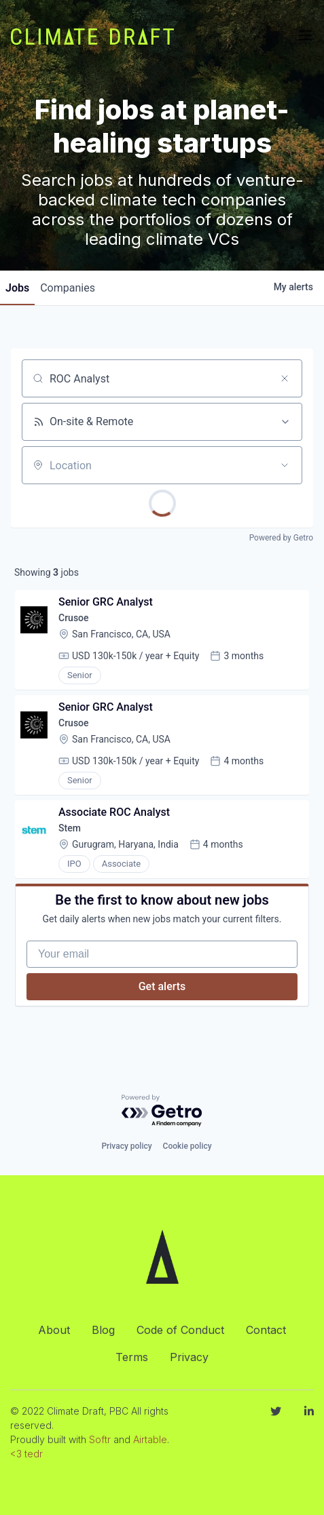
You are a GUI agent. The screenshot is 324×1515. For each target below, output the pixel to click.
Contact (266, 1330)
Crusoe (73, 617)
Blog (103, 1330)
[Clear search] (285, 378)
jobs (17, 287)
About (54, 1330)
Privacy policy (126, 1146)
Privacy (189, 1357)
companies (67, 287)
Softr (100, 1439)
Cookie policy (187, 1146)
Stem (69, 828)
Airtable (150, 1439)
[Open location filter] (285, 465)
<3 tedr (26, 1453)
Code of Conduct (180, 1330)
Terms (131, 1357)
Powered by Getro (281, 538)
